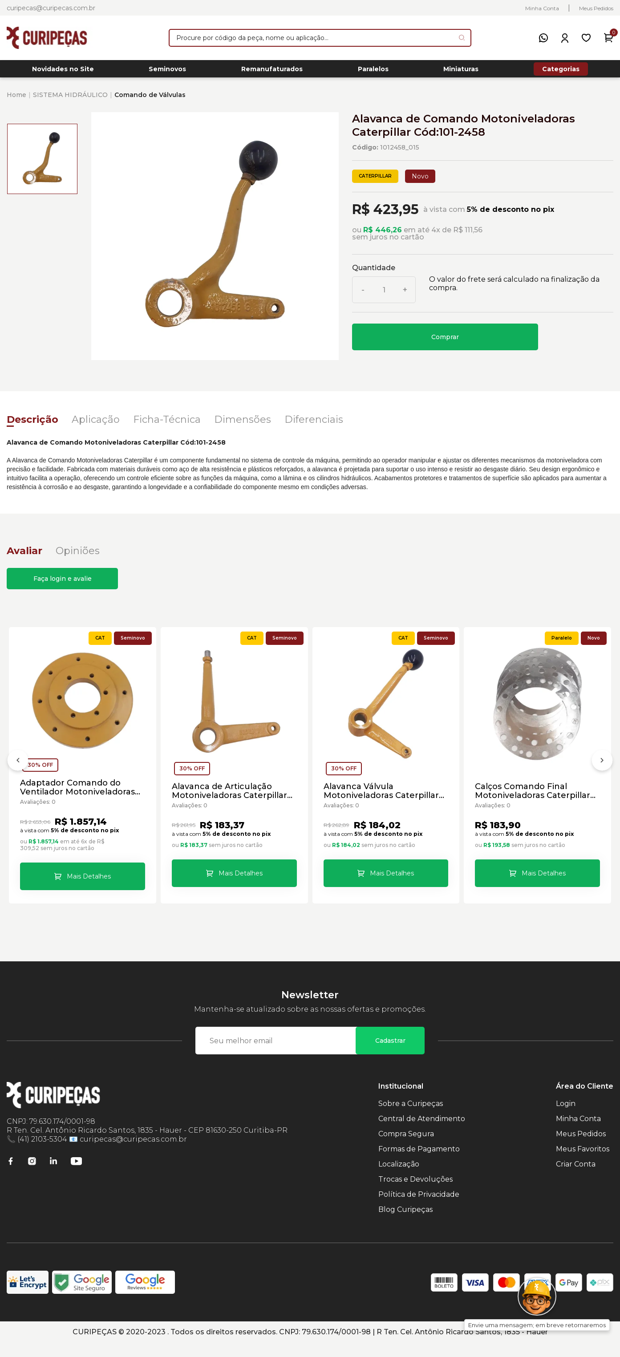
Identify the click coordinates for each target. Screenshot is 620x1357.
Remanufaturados (272, 72)
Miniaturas (460, 72)
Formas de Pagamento (419, 1163)
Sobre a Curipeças (410, 1118)
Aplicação (96, 424)
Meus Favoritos (582, 1163)
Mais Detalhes (89, 882)
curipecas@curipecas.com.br (51, 8)
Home (16, 100)
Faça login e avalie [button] (62, 583)
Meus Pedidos (596, 8)
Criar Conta (576, 1178)
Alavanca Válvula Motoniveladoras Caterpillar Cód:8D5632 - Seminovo (382, 796)
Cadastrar (390, 1055)
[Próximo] (602, 771)
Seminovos (167, 72)
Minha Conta (542, 8)
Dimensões (242, 424)
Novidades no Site (63, 72)
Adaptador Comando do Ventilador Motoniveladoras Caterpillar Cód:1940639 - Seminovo (78, 793)
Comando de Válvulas (150, 100)
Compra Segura (406, 1148)
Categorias (560, 71)
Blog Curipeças (405, 1223)
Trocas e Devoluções (415, 1193)
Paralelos (373, 72)
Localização (398, 1178)
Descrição (32, 424)
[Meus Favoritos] (586, 38)
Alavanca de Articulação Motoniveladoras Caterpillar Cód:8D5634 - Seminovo (230, 796)
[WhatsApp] (543, 37)
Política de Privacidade (418, 1208)
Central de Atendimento (421, 1133)
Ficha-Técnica (167, 424)
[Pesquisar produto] (462, 38)
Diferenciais (313, 424)
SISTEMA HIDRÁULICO (70, 100)
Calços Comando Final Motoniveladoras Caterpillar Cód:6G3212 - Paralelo (533, 796)
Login (565, 1118)
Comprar (445, 342)
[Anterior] (17, 771)
